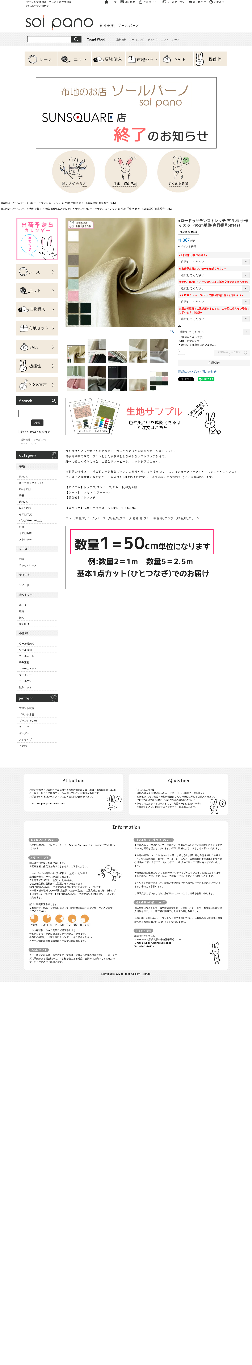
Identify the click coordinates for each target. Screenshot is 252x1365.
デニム (24, 444)
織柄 (21, 611)
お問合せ (219, 2)
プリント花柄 (26, 708)
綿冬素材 (24, 662)
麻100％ (23, 501)
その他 (23, 746)
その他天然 (25, 514)
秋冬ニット (25, 687)
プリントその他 (28, 720)
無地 (21, 617)
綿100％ (23, 476)
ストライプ (25, 739)
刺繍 (21, 559)
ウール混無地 (26, 643)
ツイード (36, 444)
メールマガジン (176, 2)
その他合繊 (25, 533)
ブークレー (25, 675)
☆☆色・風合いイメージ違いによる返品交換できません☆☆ (214, 282)
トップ (113, 2)
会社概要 (130, 2)
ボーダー (24, 605)
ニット (165, 39)
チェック (153, 39)
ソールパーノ (19, 203)
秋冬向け (24, 624)
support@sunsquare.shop (51, 803)
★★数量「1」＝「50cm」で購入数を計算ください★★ (211, 295)
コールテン (25, 681)
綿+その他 (25, 489)
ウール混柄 (25, 650)
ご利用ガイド (151, 2)
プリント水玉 (26, 714)
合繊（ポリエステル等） (58, 208)
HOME (5, 203)
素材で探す (35, 208)
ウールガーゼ (26, 656)
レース (175, 39)
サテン (79, 208)
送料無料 (121, 39)
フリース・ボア (28, 668)
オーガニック (137, 39)
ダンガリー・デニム (30, 520)
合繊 (21, 527)
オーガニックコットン (31, 483)
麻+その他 (25, 508)
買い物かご (199, 2)
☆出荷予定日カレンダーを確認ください (203, 268)
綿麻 (21, 495)
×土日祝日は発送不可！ (193, 255)
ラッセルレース (28, 565)
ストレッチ (25, 539)
